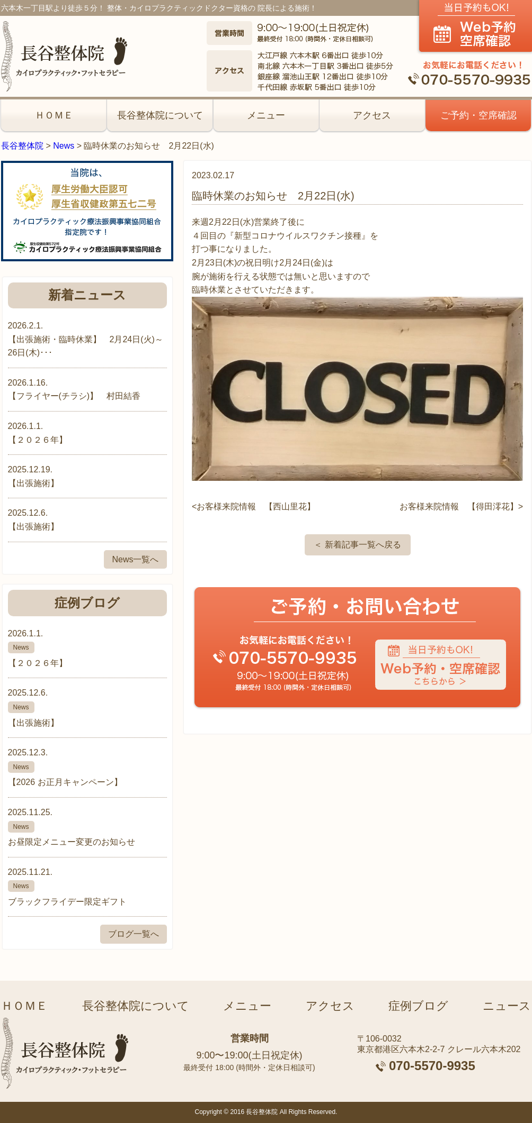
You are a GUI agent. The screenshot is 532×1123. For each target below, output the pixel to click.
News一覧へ (135, 559)
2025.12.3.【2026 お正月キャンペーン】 (87, 767)
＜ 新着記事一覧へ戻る (357, 544)
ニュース (507, 1005)
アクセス (372, 115)
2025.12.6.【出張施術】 (87, 707)
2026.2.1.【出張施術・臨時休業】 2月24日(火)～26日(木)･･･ (85, 339)
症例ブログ (418, 1005)
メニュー (266, 115)
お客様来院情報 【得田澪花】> (461, 506)
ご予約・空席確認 (478, 115)
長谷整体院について (160, 115)
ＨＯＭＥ (54, 115)
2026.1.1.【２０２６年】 (87, 648)
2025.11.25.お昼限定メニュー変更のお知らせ (87, 827)
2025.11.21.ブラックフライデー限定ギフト (87, 887)
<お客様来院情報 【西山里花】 (253, 506)
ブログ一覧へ (133, 933)
